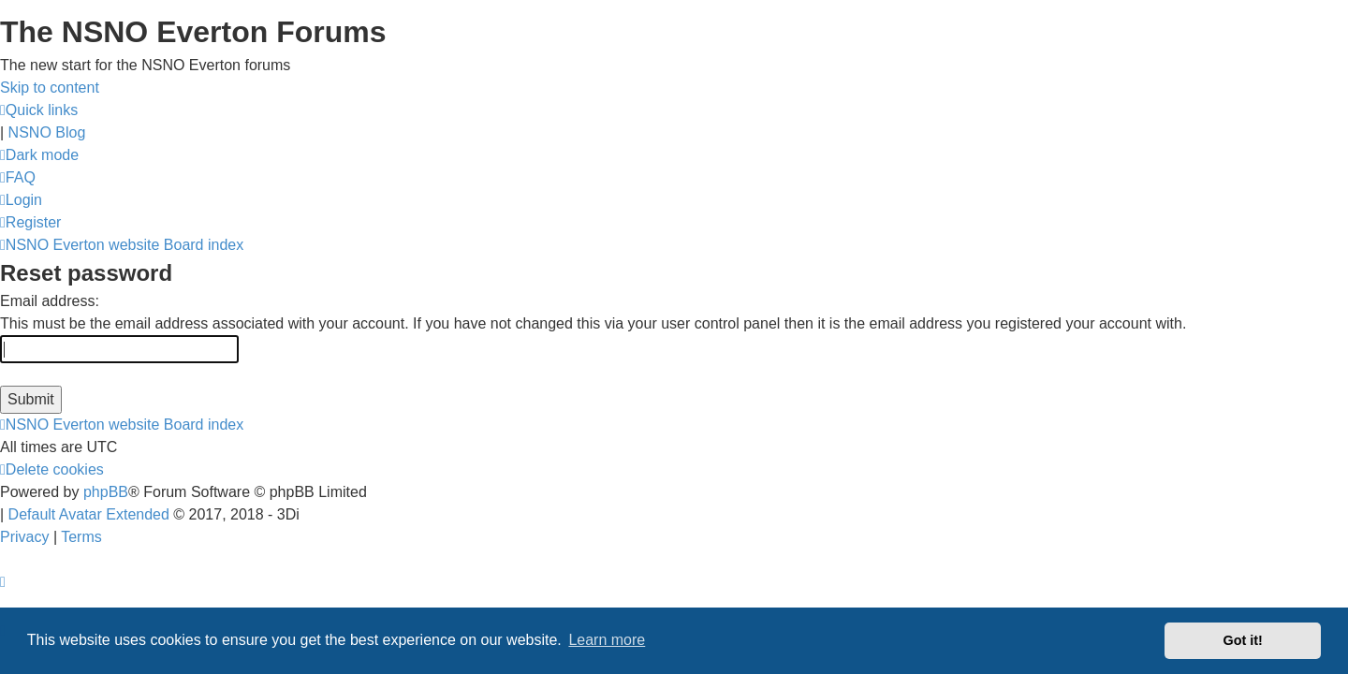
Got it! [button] (1243, 640)
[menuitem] (18, 177)
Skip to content (49, 87)
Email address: (49, 301)
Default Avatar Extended (88, 514)
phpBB (105, 492)
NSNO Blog (47, 132)
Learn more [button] (606, 640)
